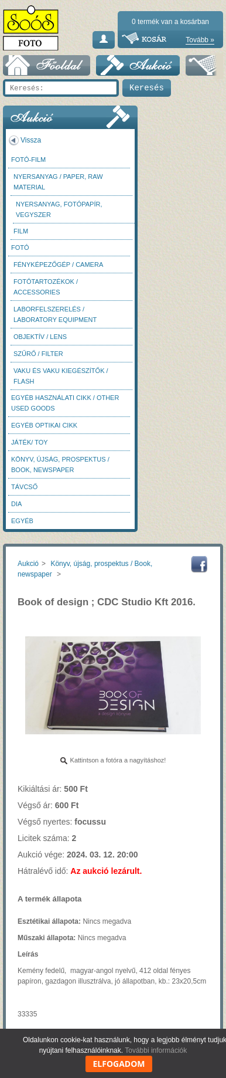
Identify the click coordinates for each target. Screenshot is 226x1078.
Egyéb (22, 520)
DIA (16, 503)
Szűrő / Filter (38, 353)
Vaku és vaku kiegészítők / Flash (60, 376)
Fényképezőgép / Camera (58, 264)
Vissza (30, 140)
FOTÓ (20, 247)
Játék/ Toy (29, 442)
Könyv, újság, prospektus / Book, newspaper (60, 464)
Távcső (24, 486)
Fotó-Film (28, 159)
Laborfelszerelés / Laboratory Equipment (55, 314)
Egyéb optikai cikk (44, 425)
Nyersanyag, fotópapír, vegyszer (59, 209)
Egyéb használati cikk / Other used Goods (65, 403)
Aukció (28, 564)
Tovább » (200, 40)
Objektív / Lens (40, 336)
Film (20, 231)
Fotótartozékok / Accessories (45, 287)
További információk (156, 1050)
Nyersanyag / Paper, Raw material (58, 182)
